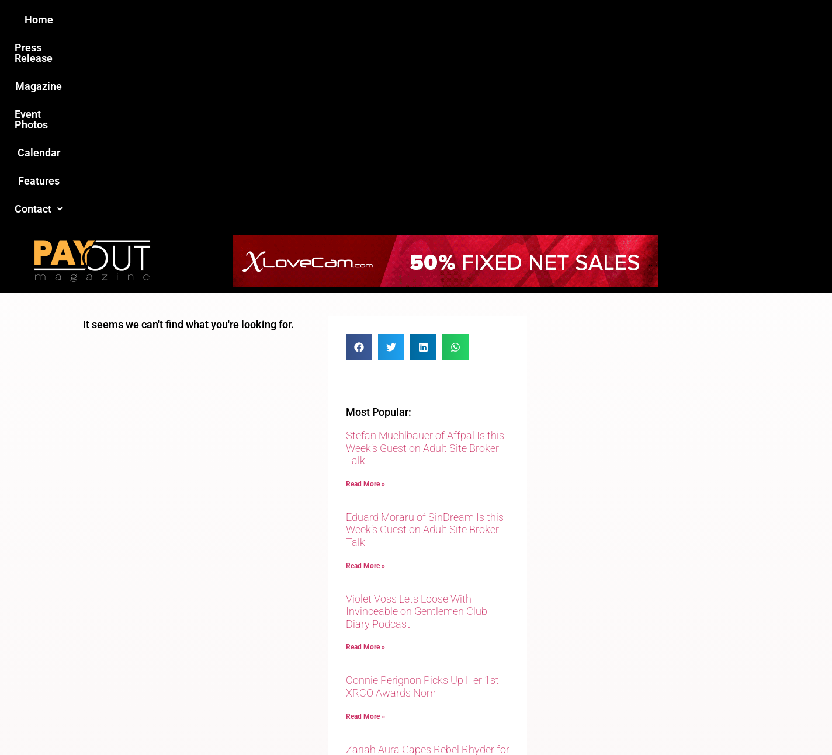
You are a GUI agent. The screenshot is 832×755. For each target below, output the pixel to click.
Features (550, 19)
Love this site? (237, 657)
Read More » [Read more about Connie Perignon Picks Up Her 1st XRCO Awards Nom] (365, 527)
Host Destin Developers (670, 721)
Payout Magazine (280, 721)
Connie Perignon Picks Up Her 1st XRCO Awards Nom (422, 497)
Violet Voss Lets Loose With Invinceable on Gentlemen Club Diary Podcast (416, 422)
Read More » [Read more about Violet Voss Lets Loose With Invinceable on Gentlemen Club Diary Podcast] (365, 458)
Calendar (491, 19)
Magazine (349, 19)
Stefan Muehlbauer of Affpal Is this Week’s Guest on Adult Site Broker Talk (425, 258)
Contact (613, 19)
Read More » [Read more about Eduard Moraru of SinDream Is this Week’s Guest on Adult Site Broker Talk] (365, 377)
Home (209, 19)
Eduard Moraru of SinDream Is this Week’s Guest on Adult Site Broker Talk (425, 340)
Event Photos (421, 19)
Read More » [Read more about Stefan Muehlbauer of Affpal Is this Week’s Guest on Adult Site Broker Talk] (365, 295)
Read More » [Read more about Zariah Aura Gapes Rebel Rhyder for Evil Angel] (365, 596)
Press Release (274, 19)
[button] (613, 20)
